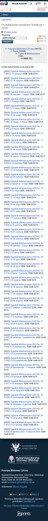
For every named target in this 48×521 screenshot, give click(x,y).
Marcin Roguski (20, 486)
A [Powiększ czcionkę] (45, 3)
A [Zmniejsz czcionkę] (31, 3)
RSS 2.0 (41, 41)
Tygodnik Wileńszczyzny (29, 53)
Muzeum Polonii (11, 506)
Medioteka (25, 506)
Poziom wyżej (9, 32)
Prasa (16, 51)
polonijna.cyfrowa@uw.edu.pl (21, 482)
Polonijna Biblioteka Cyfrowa (21, 49)
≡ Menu (4, 14)
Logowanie (6, 19)
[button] (7, 41)
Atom (42, 36)
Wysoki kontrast (19, 3)
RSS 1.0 (41, 38)
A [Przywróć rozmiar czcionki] (38, 3)
